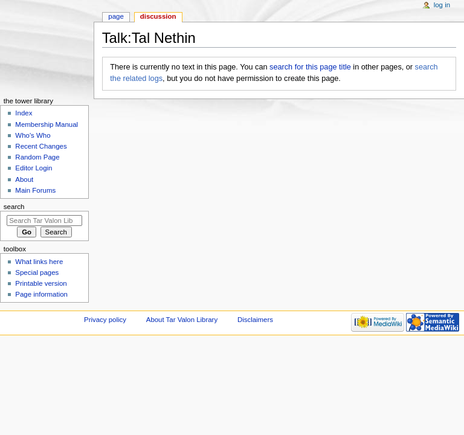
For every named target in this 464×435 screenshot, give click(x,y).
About (24, 179)
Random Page (37, 157)
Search (14, 206)
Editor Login (33, 168)
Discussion (158, 16)
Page (115, 16)
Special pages (37, 272)
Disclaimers (255, 319)
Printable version (40, 283)
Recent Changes (40, 146)
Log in (442, 4)
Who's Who (32, 135)
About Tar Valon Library (182, 319)
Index (23, 113)
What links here (39, 261)
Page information (41, 294)
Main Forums (35, 190)
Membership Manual (46, 124)
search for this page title (310, 67)
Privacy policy (105, 319)
